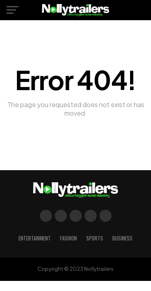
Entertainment (35, 238)
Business (122, 238)
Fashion (68, 238)
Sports (94, 238)
